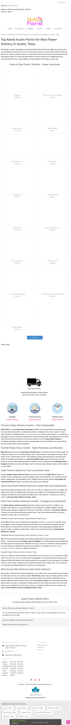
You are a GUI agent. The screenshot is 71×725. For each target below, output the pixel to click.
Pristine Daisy (17, 327)
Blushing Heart (17, 161)
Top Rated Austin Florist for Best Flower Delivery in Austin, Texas (37, 34)
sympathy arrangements (46, 522)
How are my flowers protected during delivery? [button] (17, 620)
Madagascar (17, 228)
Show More (35, 337)
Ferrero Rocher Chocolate (52, 95)
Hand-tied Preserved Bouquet (52, 294)
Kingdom (17, 95)
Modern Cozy (17, 128)
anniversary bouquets (32, 434)
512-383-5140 (12, 5)
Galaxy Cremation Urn (52, 228)
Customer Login (42, 645)
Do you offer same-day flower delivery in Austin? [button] (18, 608)
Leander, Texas (22, 708)
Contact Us (40, 647)
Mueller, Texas (23, 716)
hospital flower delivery (47, 555)
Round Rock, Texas (9, 712)
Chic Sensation (17, 261)
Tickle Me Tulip (52, 194)
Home (10, 29)
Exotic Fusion (52, 261)
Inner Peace (52, 161)
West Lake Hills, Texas (43, 712)
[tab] (35, 608)
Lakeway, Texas (26, 712)
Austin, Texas (7, 708)
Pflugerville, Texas (54, 708)
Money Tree (17, 194)
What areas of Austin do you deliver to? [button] (15, 624)
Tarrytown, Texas (8, 716)
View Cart (40, 649)
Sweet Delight (52, 128)
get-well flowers (15, 558)
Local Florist (11, 34)
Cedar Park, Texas (37, 708)
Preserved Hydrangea (17, 294)
